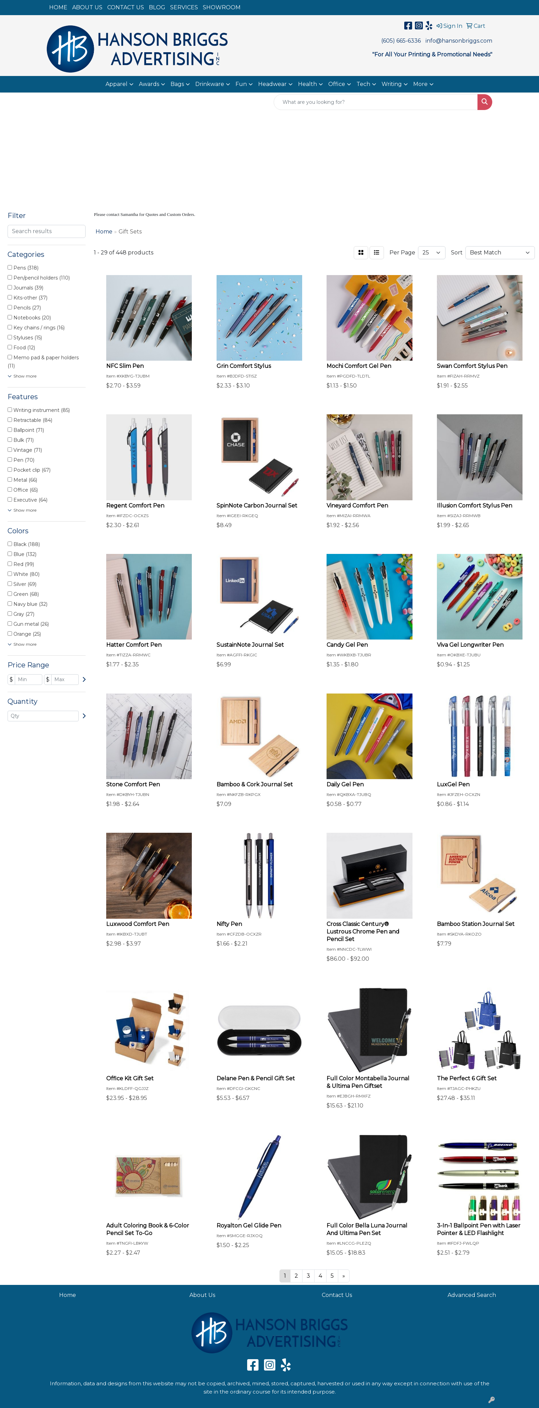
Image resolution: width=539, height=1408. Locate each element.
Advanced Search (472, 1295)
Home (67, 1295)
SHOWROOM (222, 7)
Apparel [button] (117, 84)
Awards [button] (149, 84)
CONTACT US (125, 7)
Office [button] (336, 84)
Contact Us (337, 1295)
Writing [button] (392, 84)
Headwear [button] (272, 84)
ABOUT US (87, 7)
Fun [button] (241, 84)
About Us (202, 1295)
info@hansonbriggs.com (459, 40)
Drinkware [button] (209, 84)
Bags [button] (177, 84)
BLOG (157, 7)
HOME (58, 7)
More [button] (420, 84)
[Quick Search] (376, 102)
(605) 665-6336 (401, 40)
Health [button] (307, 84)
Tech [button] (363, 84)
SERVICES (184, 7)
